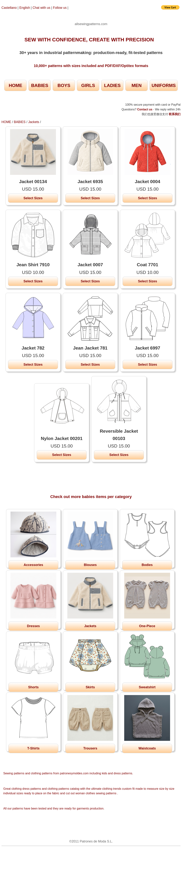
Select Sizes (33, 198)
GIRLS (88, 85)
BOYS (63, 85)
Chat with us (42, 8)
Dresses (33, 626)
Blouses (90, 565)
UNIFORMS (164, 85)
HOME (15, 85)
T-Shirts (33, 748)
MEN (137, 85)
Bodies (147, 565)
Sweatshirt (147, 687)
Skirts (90, 687)
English (24, 8)
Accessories (33, 565)
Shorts (33, 687)
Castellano (9, 8)
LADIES (112, 85)
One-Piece (147, 626)
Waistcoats (147, 748)
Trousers (90, 748)
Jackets (33, 122)
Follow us (60, 8)
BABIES (39, 85)
